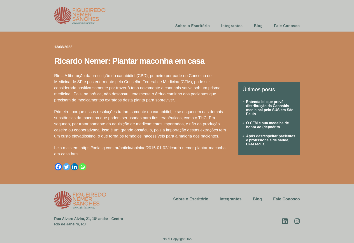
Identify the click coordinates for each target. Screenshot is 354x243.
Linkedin (285, 221)
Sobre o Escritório (192, 26)
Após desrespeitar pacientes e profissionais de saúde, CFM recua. (270, 140)
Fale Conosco (287, 26)
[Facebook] (58, 166)
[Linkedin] (74, 166)
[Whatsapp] (82, 166)
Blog (258, 26)
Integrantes (232, 26)
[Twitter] (66, 166)
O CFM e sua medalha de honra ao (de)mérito (267, 125)
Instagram (297, 221)
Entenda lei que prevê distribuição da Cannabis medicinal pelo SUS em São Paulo (269, 108)
